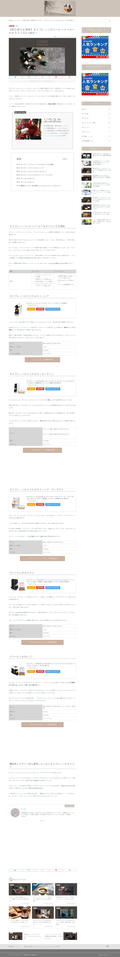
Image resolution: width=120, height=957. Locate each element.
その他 (97, 113)
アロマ (97, 118)
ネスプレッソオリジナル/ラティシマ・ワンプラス (37, 175)
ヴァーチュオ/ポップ (27, 182)
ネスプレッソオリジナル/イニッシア (32, 168)
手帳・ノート (97, 136)
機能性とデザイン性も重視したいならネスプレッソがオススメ (41, 185)
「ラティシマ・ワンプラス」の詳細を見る (42, 558)
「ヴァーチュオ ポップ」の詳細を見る (42, 724)
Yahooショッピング (54, 309)
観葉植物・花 (97, 141)
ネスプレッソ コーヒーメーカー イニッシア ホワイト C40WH (47, 303)
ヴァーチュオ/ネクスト (28, 178)
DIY (97, 109)
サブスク (97, 132)
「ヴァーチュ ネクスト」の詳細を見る (42, 642)
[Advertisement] (42, 207)
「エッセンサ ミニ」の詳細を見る (42, 450)
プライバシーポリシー (15, 954)
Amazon (31, 309)
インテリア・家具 (97, 123)
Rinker (34, 304)
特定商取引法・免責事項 (30, 954)
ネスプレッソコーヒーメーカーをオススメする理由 (37, 164)
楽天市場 (41, 309)
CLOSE (64, 158)
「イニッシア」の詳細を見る (42, 359)
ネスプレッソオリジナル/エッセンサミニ (34, 171)
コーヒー (12, 25)
